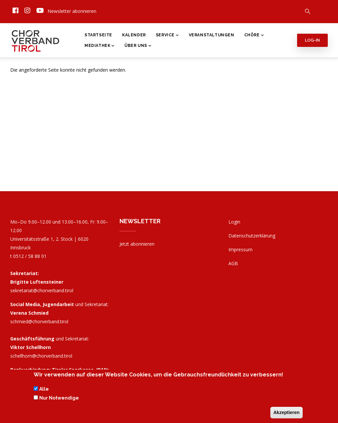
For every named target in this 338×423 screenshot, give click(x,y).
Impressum (240, 249)
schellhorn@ (41, 356)
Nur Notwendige (59, 399)
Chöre (254, 36)
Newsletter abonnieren (72, 11)
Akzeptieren (286, 413)
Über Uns (137, 46)
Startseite (98, 35)
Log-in (312, 40)
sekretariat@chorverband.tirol (41, 290)
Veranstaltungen (211, 35)
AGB (233, 263)
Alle (44, 390)
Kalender (134, 35)
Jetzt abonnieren (136, 244)
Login (234, 222)
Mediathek (99, 46)
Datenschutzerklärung (251, 235)
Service (167, 36)
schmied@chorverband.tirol (39, 321)
